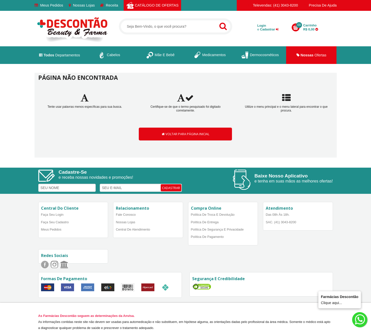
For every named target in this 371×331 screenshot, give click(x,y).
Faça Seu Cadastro (55, 222)
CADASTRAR (171, 188)
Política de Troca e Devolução (213, 214)
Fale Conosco (126, 214)
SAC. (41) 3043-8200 (281, 222)
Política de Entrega (205, 222)
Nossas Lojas (82, 5)
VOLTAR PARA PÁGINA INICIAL (185, 134)
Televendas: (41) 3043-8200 (273, 5)
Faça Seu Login (52, 214)
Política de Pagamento (207, 237)
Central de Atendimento (133, 229)
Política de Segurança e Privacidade (217, 229)
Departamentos (59, 55)
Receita (109, 5)
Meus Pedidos (49, 5)
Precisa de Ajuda (319, 5)
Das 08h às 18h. (278, 214)
